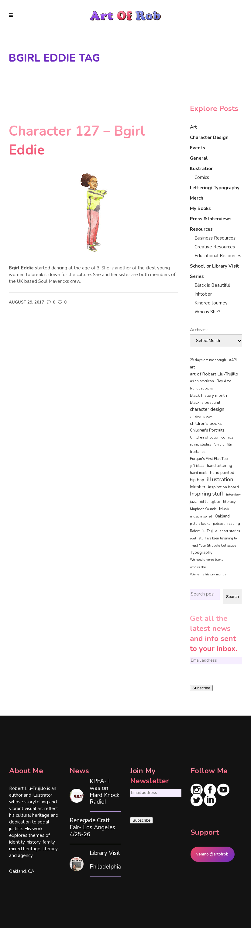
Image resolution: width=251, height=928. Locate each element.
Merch (196, 198)
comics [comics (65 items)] (227, 437)
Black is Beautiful (212, 285)
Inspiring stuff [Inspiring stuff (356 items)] (206, 493)
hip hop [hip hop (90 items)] (197, 480)
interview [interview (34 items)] (233, 494)
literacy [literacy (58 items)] (229, 501)
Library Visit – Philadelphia (105, 860)
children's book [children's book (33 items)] (201, 416)
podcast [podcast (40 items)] (219, 523)
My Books (200, 208)
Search (232, 596)
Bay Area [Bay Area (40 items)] (224, 381)
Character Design (209, 137)
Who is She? (207, 312)
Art (193, 127)
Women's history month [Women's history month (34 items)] (208, 574)
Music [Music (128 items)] (224, 509)
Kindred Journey (211, 303)
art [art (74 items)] (192, 367)
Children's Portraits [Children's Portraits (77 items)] (207, 430)
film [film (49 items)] (230, 444)
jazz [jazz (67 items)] (193, 501)
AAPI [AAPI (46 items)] (233, 359)
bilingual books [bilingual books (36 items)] (201, 388)
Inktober (203, 294)
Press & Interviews (211, 219)
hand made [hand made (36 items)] (198, 473)
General (199, 158)
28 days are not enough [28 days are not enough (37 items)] (208, 360)
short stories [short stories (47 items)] (230, 530)
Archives (199, 330)
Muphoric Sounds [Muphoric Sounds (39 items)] (203, 509)
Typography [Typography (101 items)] (201, 552)
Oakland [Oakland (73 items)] (222, 516)
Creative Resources (214, 247)
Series (197, 276)
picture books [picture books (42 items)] (200, 523)
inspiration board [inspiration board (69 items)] (223, 487)
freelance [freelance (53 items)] (197, 451)
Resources (201, 229)
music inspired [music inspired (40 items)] (201, 516)
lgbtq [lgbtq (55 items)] (215, 501)
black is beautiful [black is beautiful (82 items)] (205, 402)
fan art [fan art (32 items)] (219, 444)
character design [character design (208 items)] (207, 409)
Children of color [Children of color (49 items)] (204, 437)
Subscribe (201, 688)
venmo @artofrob (212, 854)
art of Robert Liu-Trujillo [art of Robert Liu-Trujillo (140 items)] (214, 374)
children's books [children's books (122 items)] (206, 423)
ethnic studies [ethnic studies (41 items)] (200, 444)
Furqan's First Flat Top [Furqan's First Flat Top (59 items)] (209, 458)
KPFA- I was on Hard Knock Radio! (104, 791)
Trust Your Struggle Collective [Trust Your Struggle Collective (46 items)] (213, 545)
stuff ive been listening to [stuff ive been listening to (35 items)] (218, 538)
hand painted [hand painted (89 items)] (222, 472)
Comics (201, 177)
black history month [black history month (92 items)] (208, 395)
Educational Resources (217, 256)
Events (197, 148)
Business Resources (215, 238)
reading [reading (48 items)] (233, 523)
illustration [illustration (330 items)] (220, 479)
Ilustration (202, 168)
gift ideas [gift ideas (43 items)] (197, 465)
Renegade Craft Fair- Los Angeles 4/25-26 (92, 827)
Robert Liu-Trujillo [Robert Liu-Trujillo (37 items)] (203, 531)
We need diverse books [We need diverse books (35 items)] (206, 559)
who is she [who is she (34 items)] (198, 567)
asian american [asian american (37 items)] (202, 381)
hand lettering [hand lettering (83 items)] (219, 465)
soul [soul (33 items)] (193, 538)
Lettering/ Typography (214, 188)
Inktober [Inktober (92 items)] (197, 487)
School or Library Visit (214, 266)
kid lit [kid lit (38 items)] (203, 502)
